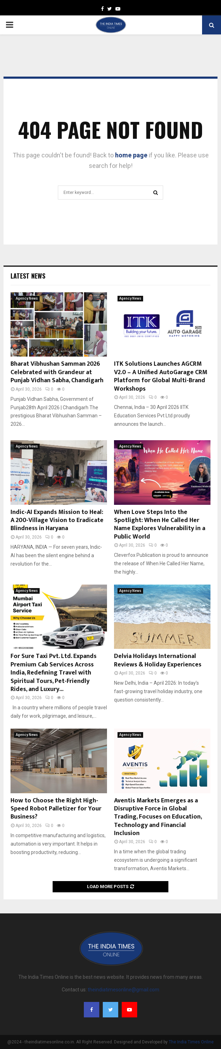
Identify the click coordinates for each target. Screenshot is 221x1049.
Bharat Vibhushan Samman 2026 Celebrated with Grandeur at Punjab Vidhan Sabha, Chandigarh (57, 372)
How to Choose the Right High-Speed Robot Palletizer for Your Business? (56, 808)
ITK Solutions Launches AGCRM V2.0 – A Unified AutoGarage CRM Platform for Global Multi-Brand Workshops (160, 376)
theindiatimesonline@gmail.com (123, 989)
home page (131, 155)
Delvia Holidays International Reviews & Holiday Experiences (157, 660)
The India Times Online (191, 1042)
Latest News (28, 275)
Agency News (27, 298)
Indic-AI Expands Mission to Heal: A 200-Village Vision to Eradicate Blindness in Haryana (57, 520)
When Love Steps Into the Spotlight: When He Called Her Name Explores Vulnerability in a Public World (159, 524)
